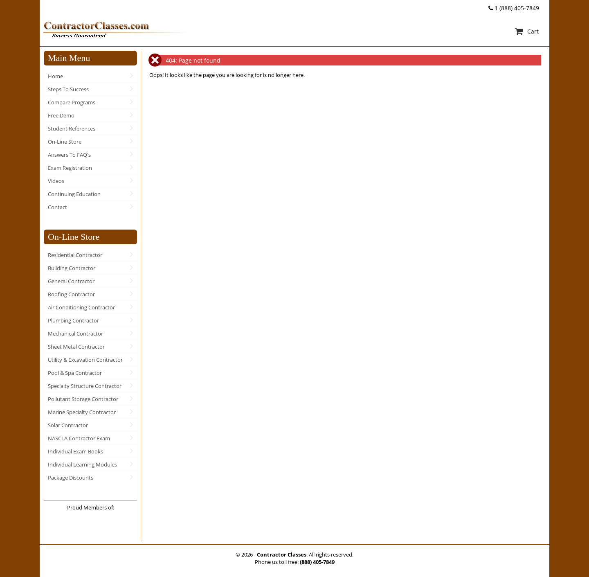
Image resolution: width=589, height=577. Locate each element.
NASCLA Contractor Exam (79, 438)
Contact (57, 207)
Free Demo (61, 115)
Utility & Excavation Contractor (85, 359)
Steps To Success (68, 89)
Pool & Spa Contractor (75, 372)
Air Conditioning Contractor (81, 307)
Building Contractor (71, 268)
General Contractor (71, 281)
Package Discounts (70, 477)
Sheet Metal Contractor (76, 346)
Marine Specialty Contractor (82, 412)
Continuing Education (74, 194)
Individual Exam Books (75, 451)
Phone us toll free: (295, 562)
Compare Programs (71, 102)
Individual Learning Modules (82, 464)
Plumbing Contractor (73, 320)
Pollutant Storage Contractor (83, 399)
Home (55, 76)
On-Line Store (64, 141)
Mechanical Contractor (75, 333)
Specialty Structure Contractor (84, 386)
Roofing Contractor (71, 294)
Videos (56, 181)
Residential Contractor (75, 255)
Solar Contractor (68, 425)
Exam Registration (70, 167)
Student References (71, 128)
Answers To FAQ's (69, 154)
